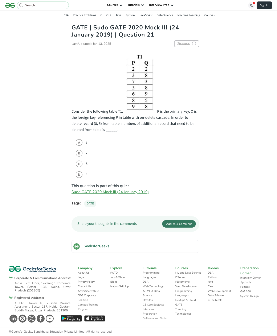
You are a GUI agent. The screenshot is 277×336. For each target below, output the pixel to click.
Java (118, 15)
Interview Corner (250, 278)
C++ (108, 15)
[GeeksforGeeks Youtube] (49, 319)
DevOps (148, 300)
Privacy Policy (86, 282)
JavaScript (145, 15)
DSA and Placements (182, 279)
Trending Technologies (183, 311)
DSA (66, 15)
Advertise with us (88, 291)
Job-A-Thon (117, 277)
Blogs (114, 282)
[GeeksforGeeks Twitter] (31, 319)
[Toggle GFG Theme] (251, 5)
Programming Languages (151, 275)
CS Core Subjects (153, 305)
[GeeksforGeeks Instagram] (22, 319)
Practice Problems (84, 15)
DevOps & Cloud (185, 300)
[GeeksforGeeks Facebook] (40, 319)
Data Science (165, 15)
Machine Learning (188, 15)
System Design (249, 296)
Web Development (187, 286)
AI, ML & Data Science (151, 293)
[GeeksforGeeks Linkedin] (12, 319)
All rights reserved (99, 332)
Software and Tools (155, 318)
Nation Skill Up (119, 286)
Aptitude (245, 282)
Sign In (264, 5)
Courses (209, 15)
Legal (81, 277)
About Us (83, 273)
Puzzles (245, 287)
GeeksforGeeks (96, 246)
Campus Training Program (88, 307)
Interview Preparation (150, 311)
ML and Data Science (188, 273)
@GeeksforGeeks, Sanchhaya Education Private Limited (46, 332)
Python (130, 15)
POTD (114, 273)
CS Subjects (215, 300)
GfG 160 (245, 291)
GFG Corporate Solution (87, 298)
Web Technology (153, 286)
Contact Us (84, 286)
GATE (90, 203)
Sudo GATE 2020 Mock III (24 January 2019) (110, 192)
